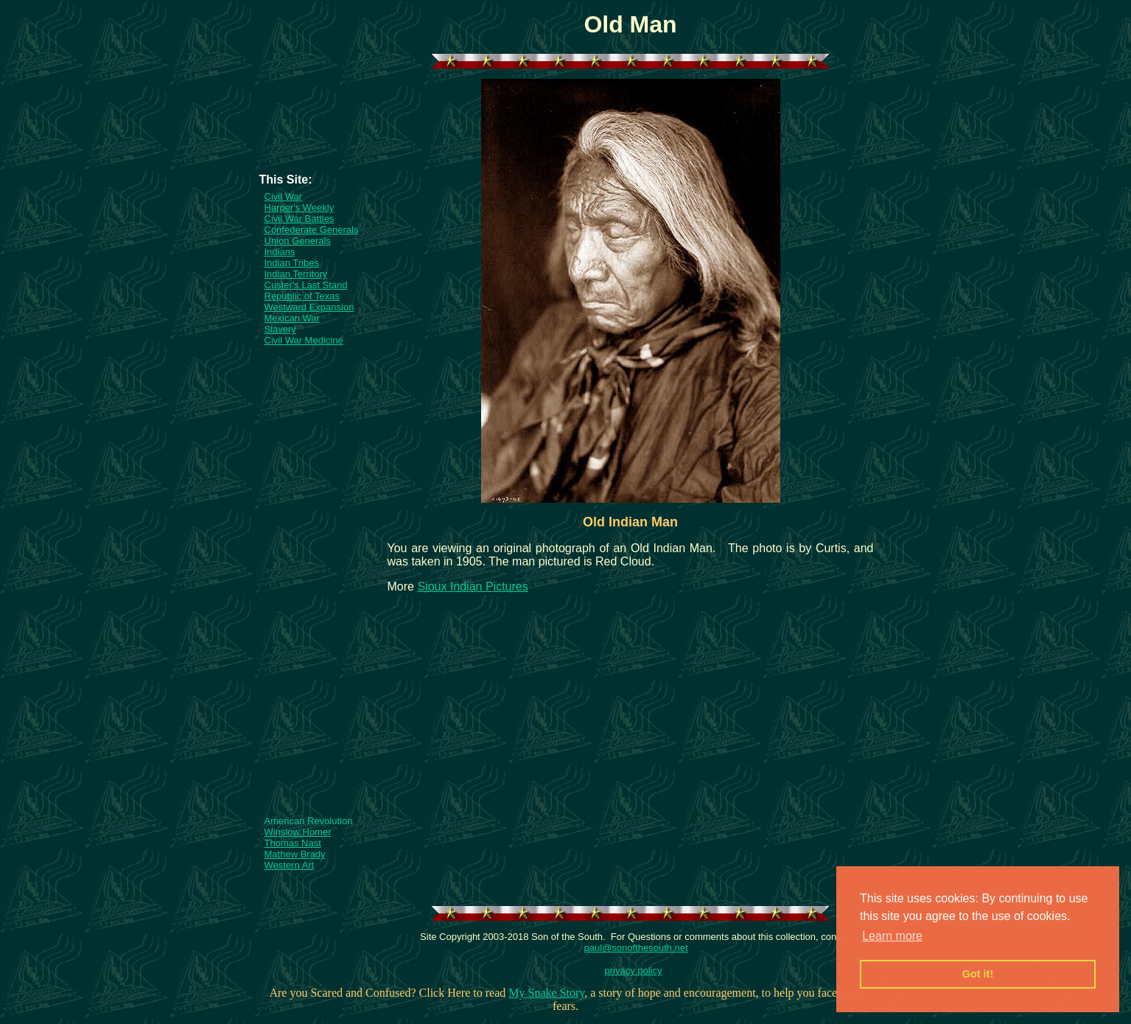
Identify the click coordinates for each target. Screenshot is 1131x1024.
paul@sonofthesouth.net (636, 947)
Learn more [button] (892, 936)
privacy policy (633, 970)
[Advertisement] (317, 128)
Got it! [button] (977, 974)
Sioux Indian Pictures (472, 586)
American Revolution (309, 820)
